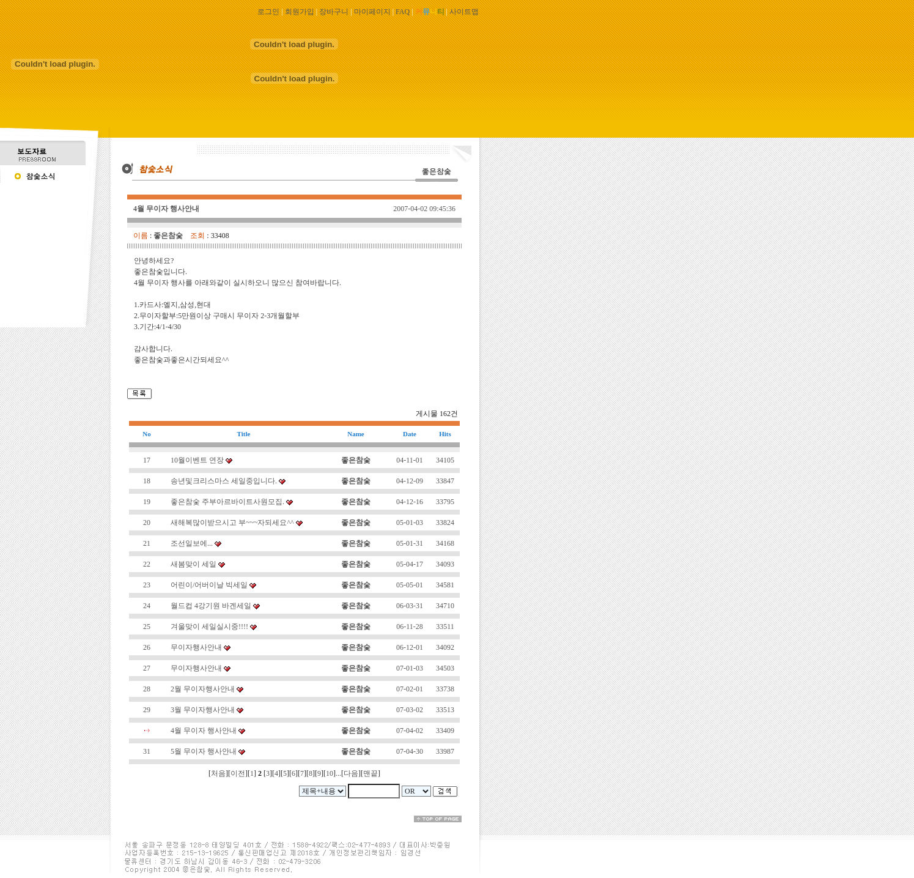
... (338, 773)
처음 (218, 773)
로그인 (268, 11)
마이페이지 (372, 11)
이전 (237, 773)
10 (329, 773)
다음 (351, 773)
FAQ (403, 11)
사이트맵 (464, 11)
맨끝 (370, 773)
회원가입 (299, 11)
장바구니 (333, 11)
